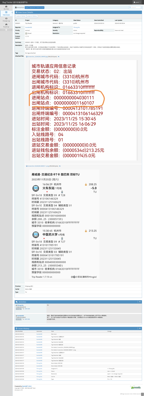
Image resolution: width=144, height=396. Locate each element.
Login (26, 7)
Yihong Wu (76, 27)
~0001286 (27, 319)
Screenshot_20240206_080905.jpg (38, 56)
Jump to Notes (21, 16)
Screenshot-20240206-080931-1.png (38, 166)
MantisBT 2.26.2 (26, 386)
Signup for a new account (37, 7)
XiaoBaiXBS (28, 27)
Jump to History (32, 16)
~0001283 (27, 309)
